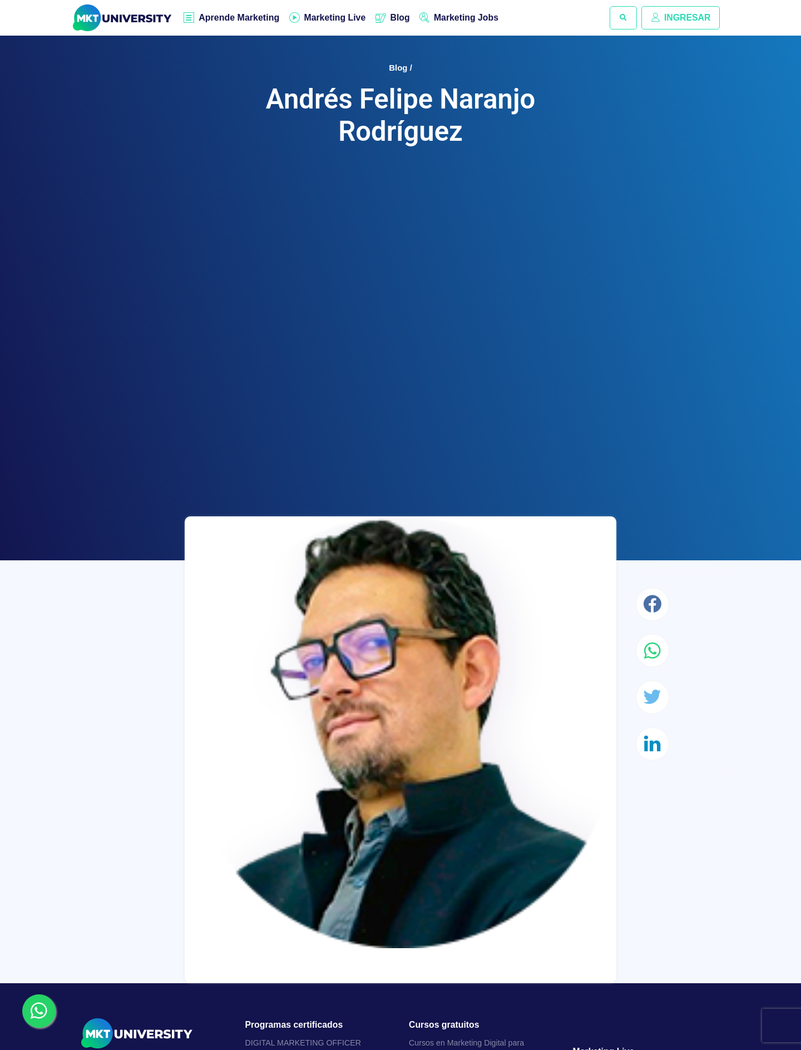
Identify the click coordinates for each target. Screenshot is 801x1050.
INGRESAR (680, 17)
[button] (622, 17)
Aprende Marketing (239, 18)
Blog (402, 17)
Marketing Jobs (468, 17)
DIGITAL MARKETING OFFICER (304, 1043)
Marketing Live (335, 17)
